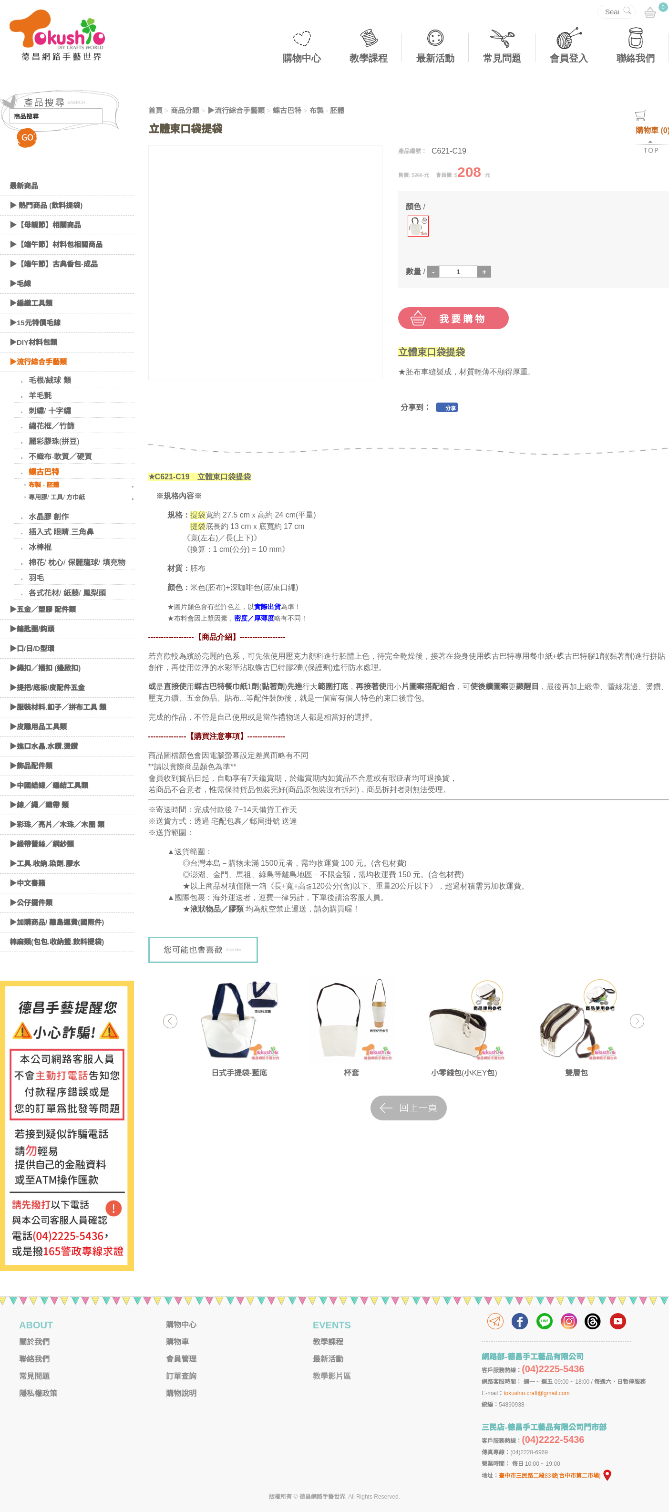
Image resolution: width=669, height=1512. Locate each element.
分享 (450, 408)
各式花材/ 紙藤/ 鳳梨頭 (67, 593)
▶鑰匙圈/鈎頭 (32, 629)
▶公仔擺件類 (31, 903)
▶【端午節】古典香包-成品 (54, 264)
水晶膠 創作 (49, 517)
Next (636, 1021)
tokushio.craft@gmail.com (536, 1393)
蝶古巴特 (44, 472)
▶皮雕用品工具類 (38, 727)
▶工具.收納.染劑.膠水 (45, 864)
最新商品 (24, 186)
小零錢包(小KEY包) (464, 1073)
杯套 (351, 1073)
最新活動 (435, 58)
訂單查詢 (181, 1376)
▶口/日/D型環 (32, 648)
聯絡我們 (636, 58)
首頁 (155, 110)
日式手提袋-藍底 (239, 1073)
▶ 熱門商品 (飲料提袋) (46, 205)
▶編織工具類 (31, 303)
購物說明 (181, 1393)
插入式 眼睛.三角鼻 (61, 532)
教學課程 (369, 58)
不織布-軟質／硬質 (60, 457)
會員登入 (569, 58)
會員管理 (181, 1359)
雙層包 (576, 1073)
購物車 (177, 1342)
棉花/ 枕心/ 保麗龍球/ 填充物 (77, 563)
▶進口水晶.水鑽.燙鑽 (44, 746)
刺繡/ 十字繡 (50, 411)
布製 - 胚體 (44, 484)
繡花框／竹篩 (51, 426)
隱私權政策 (38, 1393)
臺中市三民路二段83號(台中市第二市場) (555, 1475)
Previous (170, 1021)
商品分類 (185, 110)
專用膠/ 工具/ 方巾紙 (57, 497)
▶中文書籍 (27, 883)
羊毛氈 (40, 396)
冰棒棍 (40, 547)
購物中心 (302, 58)
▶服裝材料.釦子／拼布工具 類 (58, 707)
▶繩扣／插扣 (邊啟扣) (45, 668)
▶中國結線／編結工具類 (49, 785)
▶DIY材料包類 (33, 342)
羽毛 (36, 578)
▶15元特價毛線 (35, 323)
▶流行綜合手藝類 (38, 362)
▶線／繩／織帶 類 (39, 805)
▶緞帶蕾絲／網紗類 (42, 844)
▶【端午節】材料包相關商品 (56, 244)
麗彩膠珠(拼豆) (54, 441)
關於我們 (34, 1342)
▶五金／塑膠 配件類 (43, 609)
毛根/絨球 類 (50, 380)
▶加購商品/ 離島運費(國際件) (57, 922)
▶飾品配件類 (31, 766)
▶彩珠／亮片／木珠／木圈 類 (57, 824)
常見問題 (502, 58)
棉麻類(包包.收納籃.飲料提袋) (57, 942)
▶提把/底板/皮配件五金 (47, 688)
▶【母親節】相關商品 (45, 225)
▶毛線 (20, 284)
